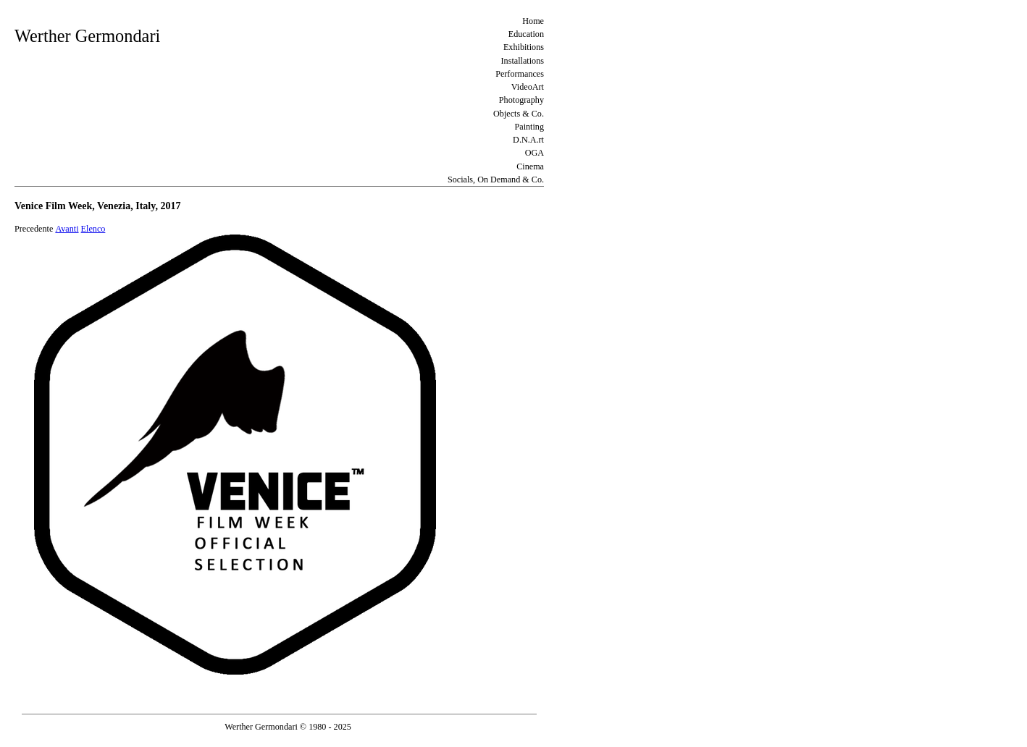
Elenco (93, 229)
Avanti (66, 229)
